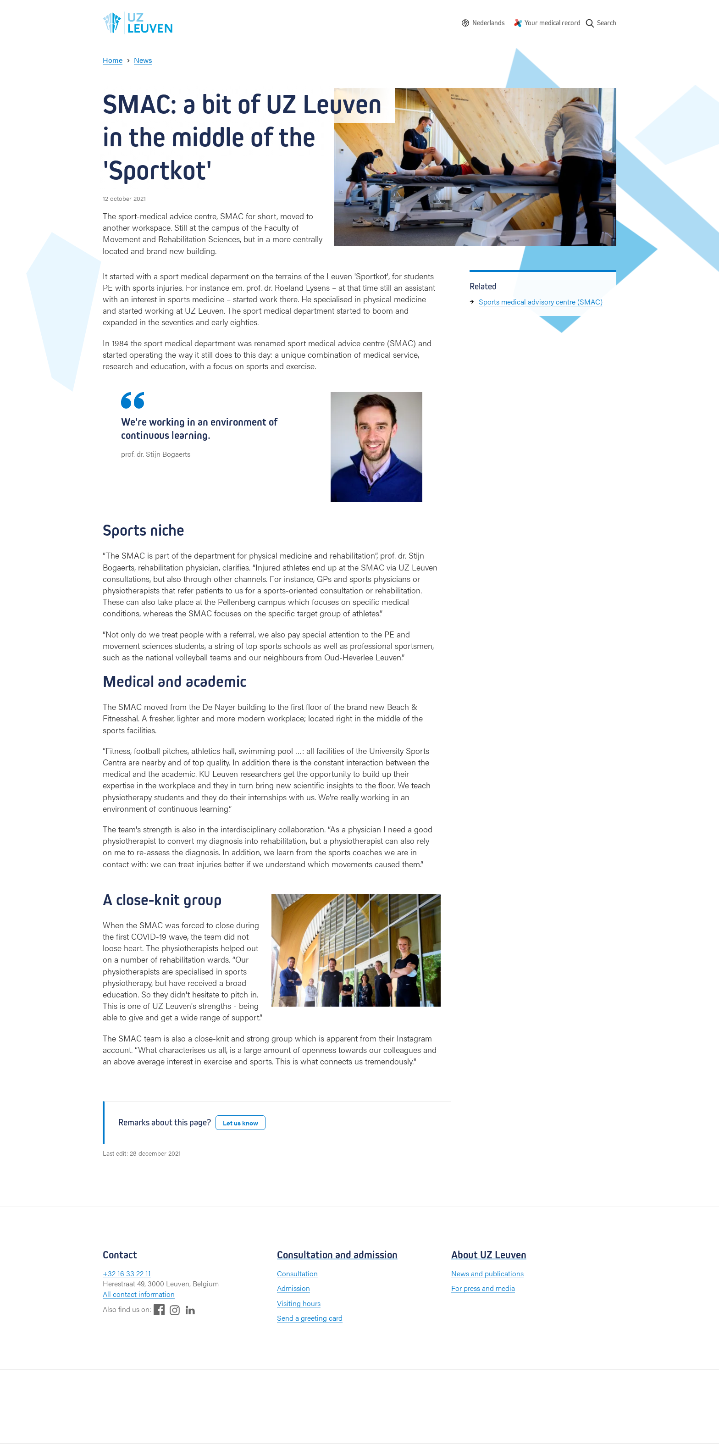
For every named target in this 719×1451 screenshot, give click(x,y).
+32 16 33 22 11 (127, 1273)
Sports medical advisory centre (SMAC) (541, 301)
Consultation (297, 1273)
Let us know (240, 1122)
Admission (293, 1288)
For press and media (483, 1288)
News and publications (487, 1273)
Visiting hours (299, 1303)
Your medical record (553, 22)
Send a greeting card (310, 1318)
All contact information (139, 1294)
